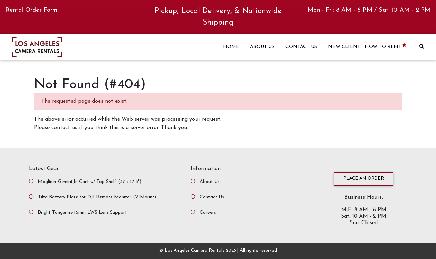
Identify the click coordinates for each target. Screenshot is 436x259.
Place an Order (363, 178)
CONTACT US (301, 46)
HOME (231, 46)
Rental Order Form (31, 10)
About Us (210, 181)
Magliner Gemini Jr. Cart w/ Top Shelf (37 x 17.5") (89, 181)
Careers (208, 212)
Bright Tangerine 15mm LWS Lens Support (82, 212)
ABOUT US (262, 46)
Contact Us (212, 197)
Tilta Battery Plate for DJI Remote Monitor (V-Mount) (97, 197)
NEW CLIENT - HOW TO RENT (367, 46)
